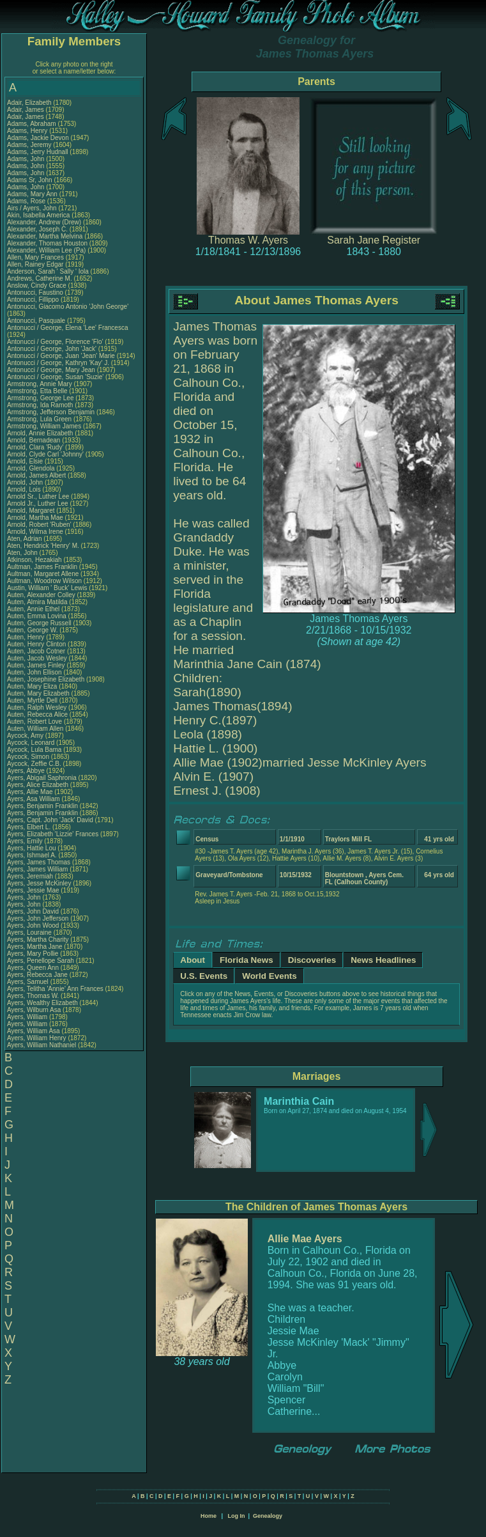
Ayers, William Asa (33, 1030)
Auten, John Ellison (34, 672)
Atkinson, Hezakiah (35, 559)
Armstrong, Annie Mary (39, 383)
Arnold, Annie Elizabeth (40, 433)
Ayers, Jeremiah (31, 876)
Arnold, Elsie (26, 461)
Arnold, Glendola (31, 468)
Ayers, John (24, 897)
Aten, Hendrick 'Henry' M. (43, 545)
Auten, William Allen (35, 728)
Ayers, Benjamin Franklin (42, 805)
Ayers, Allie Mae (30, 791)
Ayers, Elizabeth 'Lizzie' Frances (52, 834)
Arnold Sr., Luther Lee (38, 496)
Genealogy (267, 1516)
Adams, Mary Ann (33, 194)
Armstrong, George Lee (40, 398)
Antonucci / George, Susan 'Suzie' (56, 376)
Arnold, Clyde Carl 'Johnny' (45, 454)
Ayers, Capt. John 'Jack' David (50, 819)
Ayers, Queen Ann (33, 967)
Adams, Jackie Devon (38, 137)
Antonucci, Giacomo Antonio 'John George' (67, 306)
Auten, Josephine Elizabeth (45, 679)
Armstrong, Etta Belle (37, 390)
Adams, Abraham (32, 123)
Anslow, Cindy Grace (36, 285)
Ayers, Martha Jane (35, 946)
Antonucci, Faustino (36, 292)
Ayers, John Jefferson (37, 918)
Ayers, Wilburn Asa (34, 1009)
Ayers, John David (33, 911)
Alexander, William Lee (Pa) (46, 250)
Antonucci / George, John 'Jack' (52, 348)
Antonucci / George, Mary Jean (52, 369)
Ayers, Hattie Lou (31, 848)
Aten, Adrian (25, 538)
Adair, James (26, 109)
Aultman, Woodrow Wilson (44, 580)
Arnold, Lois (25, 489)
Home (208, 1516)
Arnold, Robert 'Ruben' (40, 524)
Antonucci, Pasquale (37, 320)
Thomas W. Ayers (248, 240)
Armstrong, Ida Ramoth (40, 405)
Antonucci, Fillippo (34, 299)
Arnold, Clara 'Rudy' (36, 447)
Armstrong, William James (44, 426)
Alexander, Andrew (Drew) (45, 222)
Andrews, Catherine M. (39, 278)
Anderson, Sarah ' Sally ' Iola (48, 271)
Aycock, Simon (29, 756)
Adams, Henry (28, 130)
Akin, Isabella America (38, 215)
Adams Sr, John (30, 179)
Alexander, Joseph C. (37, 229)
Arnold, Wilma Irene (35, 531)
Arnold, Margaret (31, 510)
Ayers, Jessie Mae (33, 890)
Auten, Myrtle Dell (32, 700)
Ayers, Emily (25, 841)
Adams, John (26, 158)
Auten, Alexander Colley (41, 594)
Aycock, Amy (26, 735)
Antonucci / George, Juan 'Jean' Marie (61, 355)
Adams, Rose (27, 201)
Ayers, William (28, 1016)
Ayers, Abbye (27, 770)
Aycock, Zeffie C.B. (34, 763)
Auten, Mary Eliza (32, 686)
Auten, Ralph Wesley (36, 707)
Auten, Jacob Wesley (37, 658)
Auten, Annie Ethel (33, 608)
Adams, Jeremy (30, 144)
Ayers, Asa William (33, 798)
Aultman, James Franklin (42, 566)
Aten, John (23, 552)
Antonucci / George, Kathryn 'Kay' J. (58, 362)
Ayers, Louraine (30, 932)
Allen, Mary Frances (35, 257)
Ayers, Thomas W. (33, 995)
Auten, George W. (32, 630)
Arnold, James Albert (36, 475)
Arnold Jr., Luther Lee (37, 503)
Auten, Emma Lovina (36, 616)
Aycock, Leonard (31, 742)
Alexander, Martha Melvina (44, 236)
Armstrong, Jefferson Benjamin (51, 412)
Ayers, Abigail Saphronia (42, 777)
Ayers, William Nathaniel (41, 1045)
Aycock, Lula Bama (34, 749)
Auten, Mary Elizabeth (38, 693)
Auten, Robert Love (34, 721)
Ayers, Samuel (28, 981)
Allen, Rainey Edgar (35, 264)
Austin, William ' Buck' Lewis (47, 587)
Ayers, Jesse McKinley (39, 883)
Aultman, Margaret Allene (43, 573)
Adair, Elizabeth (30, 102)
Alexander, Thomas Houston (47, 243)
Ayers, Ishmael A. (32, 855)
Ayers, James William (37, 869)
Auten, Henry (26, 637)
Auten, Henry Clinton (36, 644)
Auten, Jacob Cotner (36, 651)
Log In (236, 1516)
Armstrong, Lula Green (39, 419)
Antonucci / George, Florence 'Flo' (56, 341)
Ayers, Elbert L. (28, 827)
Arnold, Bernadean (34, 440)
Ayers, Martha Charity (38, 939)
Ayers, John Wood (33, 925)
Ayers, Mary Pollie (32, 953)
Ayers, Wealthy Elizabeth (42, 1002)
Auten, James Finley (36, 665)
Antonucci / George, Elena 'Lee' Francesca (67, 327)
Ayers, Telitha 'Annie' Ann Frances (55, 988)
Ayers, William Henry (36, 1038)
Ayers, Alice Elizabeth (37, 784)
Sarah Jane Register (373, 240)
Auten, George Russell (39, 623)
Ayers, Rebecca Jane (37, 974)
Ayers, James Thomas (38, 862)
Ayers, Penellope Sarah (40, 960)
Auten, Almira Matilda (37, 601)
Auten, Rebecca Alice (37, 714)
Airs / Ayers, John (32, 208)
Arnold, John (26, 482)
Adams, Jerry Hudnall (37, 151)
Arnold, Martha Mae (36, 517)
